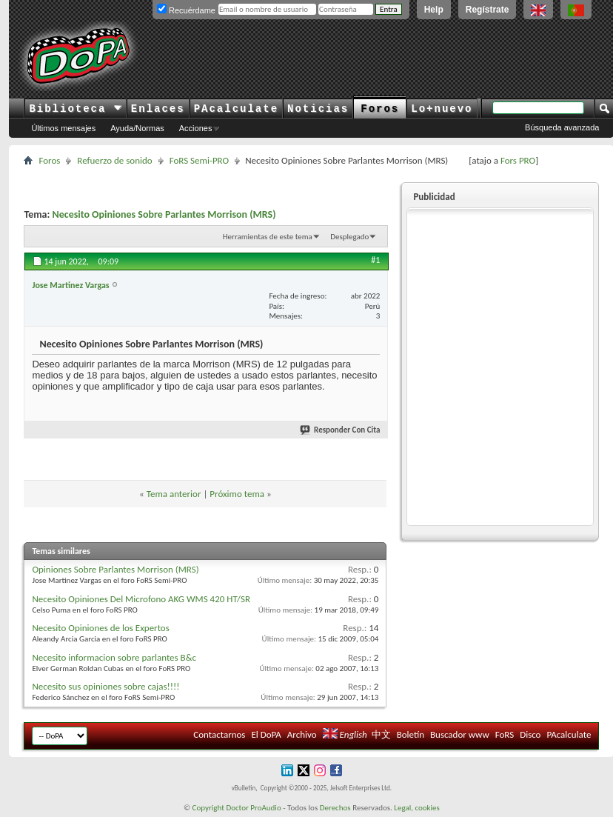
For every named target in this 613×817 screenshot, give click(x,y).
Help (433, 9)
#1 (375, 260)
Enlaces (158, 109)
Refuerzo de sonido (114, 160)
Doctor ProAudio (253, 808)
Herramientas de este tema (267, 236)
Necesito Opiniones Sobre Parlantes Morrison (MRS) (164, 214)
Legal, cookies (417, 808)
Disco (530, 734)
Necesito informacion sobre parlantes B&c (114, 657)
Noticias (318, 109)
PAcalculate (236, 109)
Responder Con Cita (340, 430)
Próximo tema (237, 493)
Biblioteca (75, 109)
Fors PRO (517, 160)
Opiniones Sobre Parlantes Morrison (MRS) (115, 569)
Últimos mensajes (63, 128)
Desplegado (349, 236)
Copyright (208, 808)
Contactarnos (219, 734)
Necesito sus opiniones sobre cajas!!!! (105, 686)
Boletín (410, 734)
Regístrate (487, 9)
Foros (380, 109)
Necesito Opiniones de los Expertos (100, 627)
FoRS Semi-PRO (200, 160)
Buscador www (459, 734)
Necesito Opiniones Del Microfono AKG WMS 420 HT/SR (141, 598)
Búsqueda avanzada (562, 127)
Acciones (195, 128)
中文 (381, 734)
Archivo (302, 734)
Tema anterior (174, 493)
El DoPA (266, 734)
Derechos (335, 808)
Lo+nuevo (441, 109)
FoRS (505, 734)
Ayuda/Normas (137, 128)
